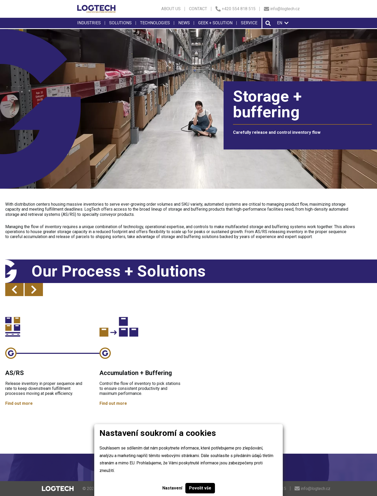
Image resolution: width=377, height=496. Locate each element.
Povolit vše (200, 488)
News (184, 22)
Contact (198, 8)
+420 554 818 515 (235, 8)
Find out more (19, 403)
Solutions (120, 22)
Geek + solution (215, 22)
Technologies (155, 22)
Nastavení (172, 488)
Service (249, 22)
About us (171, 8)
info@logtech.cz (282, 8)
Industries (89, 22)
